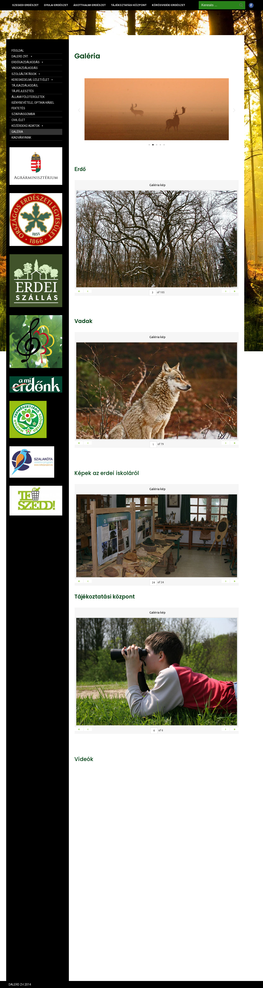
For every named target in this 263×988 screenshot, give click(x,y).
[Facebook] (251, 5)
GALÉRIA (17, 131)
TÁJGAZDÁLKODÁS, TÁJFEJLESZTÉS (25, 88)
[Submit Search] (241, 5)
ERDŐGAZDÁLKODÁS (28, 62)
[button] (149, 144)
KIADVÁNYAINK (21, 137)
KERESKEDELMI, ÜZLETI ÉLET (32, 79)
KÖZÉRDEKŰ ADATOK (28, 125)
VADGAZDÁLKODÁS (25, 68)
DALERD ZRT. (22, 56)
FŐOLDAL (18, 50)
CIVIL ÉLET (18, 120)
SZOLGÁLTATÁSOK (26, 74)
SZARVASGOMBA (23, 114)
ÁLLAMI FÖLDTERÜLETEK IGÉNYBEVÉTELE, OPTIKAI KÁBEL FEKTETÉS (33, 102)
